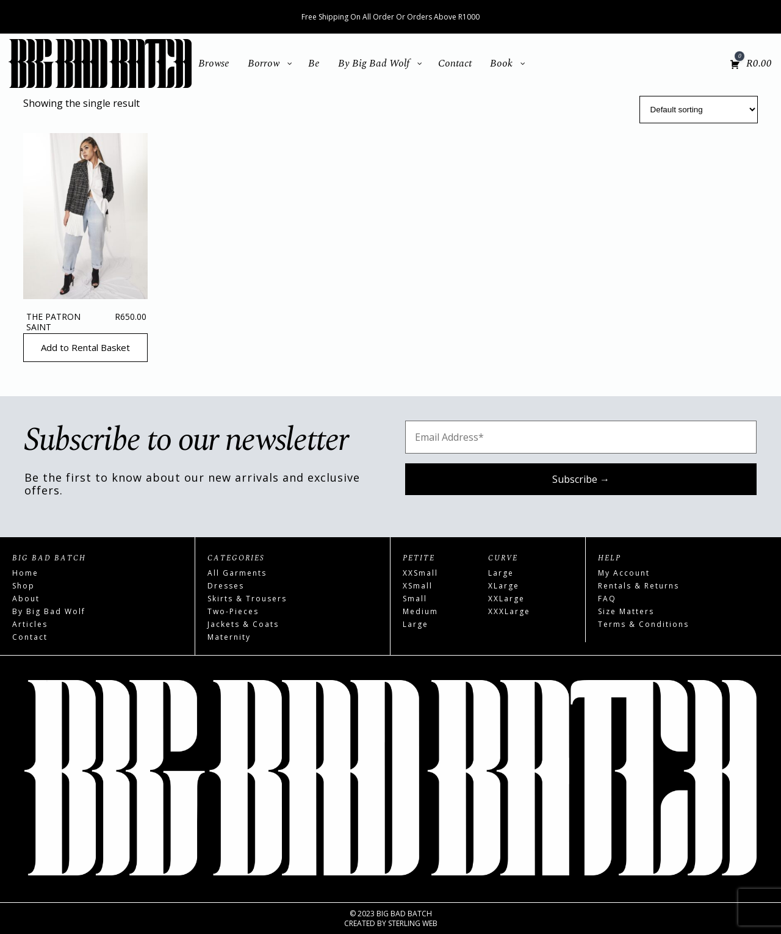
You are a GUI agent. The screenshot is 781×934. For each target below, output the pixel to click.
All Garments (237, 573)
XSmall (418, 586)
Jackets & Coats (243, 624)
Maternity (229, 637)
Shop (23, 586)
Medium (420, 611)
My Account (624, 573)
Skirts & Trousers (247, 598)
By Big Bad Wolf (48, 611)
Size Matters (626, 611)
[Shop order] (698, 109)
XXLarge (506, 598)
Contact (30, 637)
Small (415, 598)
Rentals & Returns (638, 586)
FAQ (607, 598)
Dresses (225, 586)
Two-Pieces (233, 611)
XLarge (503, 586)
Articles (30, 624)
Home (25, 573)
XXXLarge (509, 611)
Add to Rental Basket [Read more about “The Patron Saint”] (85, 347)
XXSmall (420, 573)
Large (415, 624)
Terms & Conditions (643, 624)
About (26, 598)
